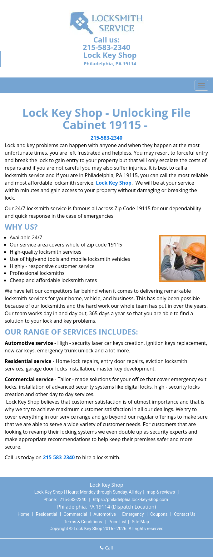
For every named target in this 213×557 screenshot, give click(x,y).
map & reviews (161, 492)
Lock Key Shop (113, 182)
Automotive (104, 514)
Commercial (75, 514)
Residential (46, 514)
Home (23, 514)
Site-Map (140, 521)
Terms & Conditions (83, 521)
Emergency (133, 514)
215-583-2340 (107, 47)
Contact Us (185, 514)
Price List (117, 521)
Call (106, 548)
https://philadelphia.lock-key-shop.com (130, 499)
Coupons (159, 514)
